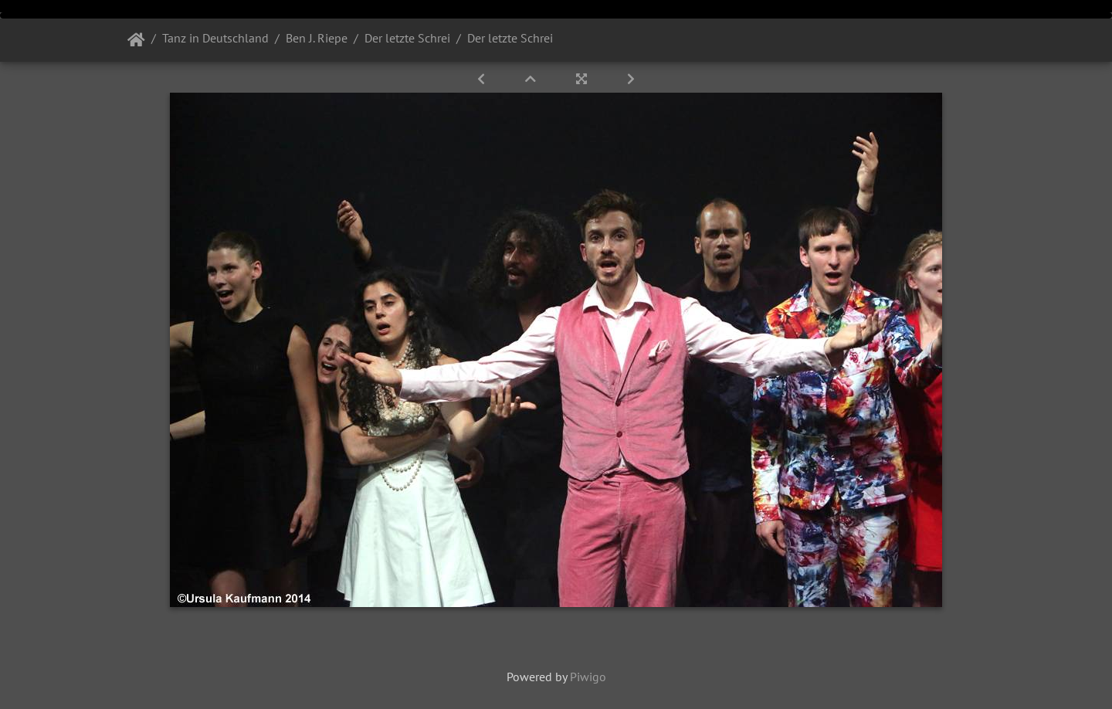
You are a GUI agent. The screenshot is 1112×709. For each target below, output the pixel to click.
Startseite (136, 40)
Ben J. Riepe (317, 38)
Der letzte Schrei (407, 38)
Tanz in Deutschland (215, 38)
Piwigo (588, 676)
